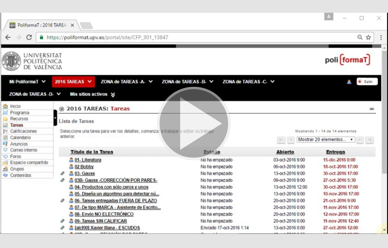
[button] (194, 124)
